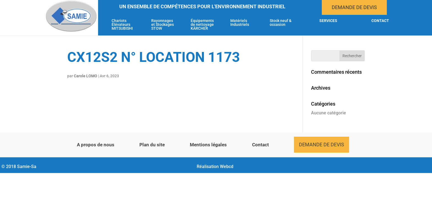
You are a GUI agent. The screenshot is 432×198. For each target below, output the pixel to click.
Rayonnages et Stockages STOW (162, 25)
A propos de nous (95, 144)
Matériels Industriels (239, 23)
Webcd (226, 166)
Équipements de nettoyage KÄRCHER (202, 25)
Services (328, 21)
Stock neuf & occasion (280, 23)
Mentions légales (208, 144)
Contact (380, 21)
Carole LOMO (85, 76)
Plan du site (152, 144)
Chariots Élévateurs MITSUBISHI (122, 25)
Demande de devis (354, 7)
